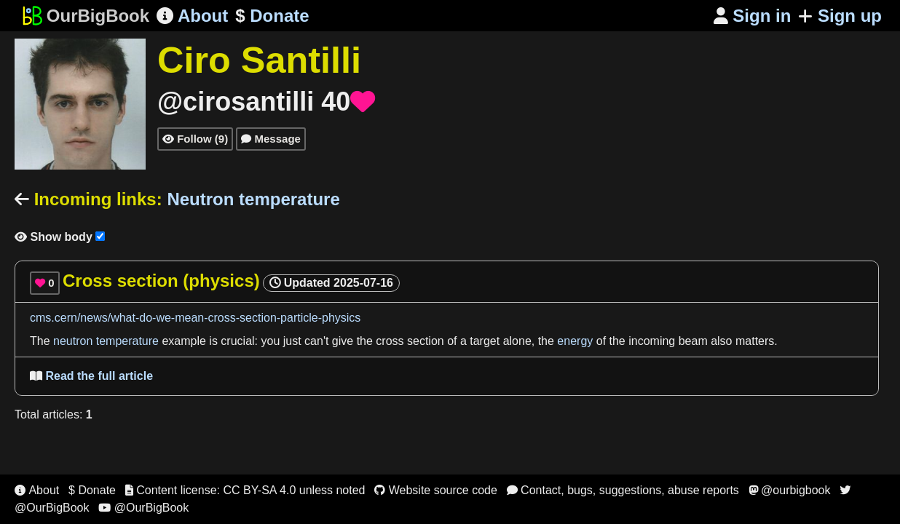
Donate (272, 16)
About (192, 15)
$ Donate (92, 490)
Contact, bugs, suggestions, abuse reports (623, 490)
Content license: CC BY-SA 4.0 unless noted (245, 490)
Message (271, 138)
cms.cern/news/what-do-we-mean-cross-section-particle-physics (195, 317)
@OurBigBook (143, 507)
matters (754, 341)
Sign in (753, 15)
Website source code (435, 490)
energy (575, 341)
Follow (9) (195, 138)
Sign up (840, 15)
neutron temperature (106, 341)
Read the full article (91, 376)
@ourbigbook (790, 490)
